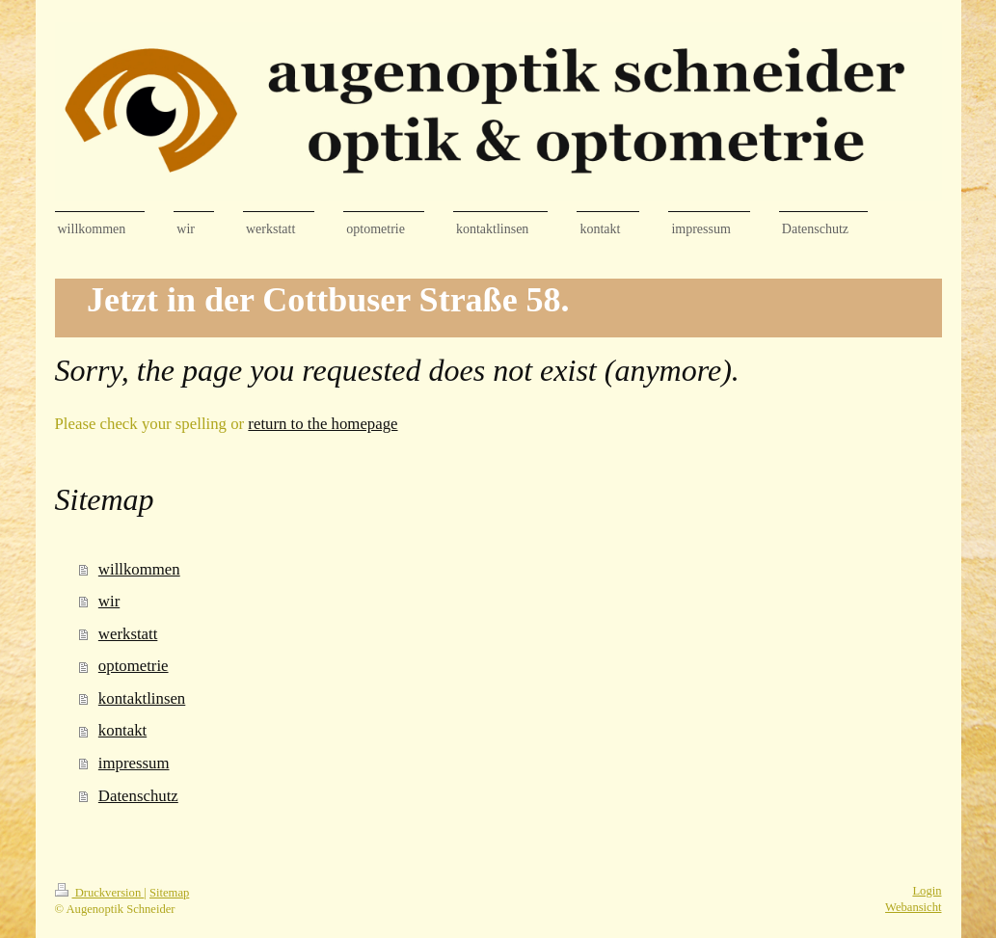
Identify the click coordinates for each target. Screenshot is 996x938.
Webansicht (913, 907)
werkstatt (128, 634)
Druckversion (100, 892)
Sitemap (169, 892)
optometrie (133, 666)
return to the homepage (322, 424)
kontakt (122, 730)
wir (109, 601)
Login (926, 891)
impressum (134, 763)
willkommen (139, 569)
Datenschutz (138, 796)
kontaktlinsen (141, 698)
